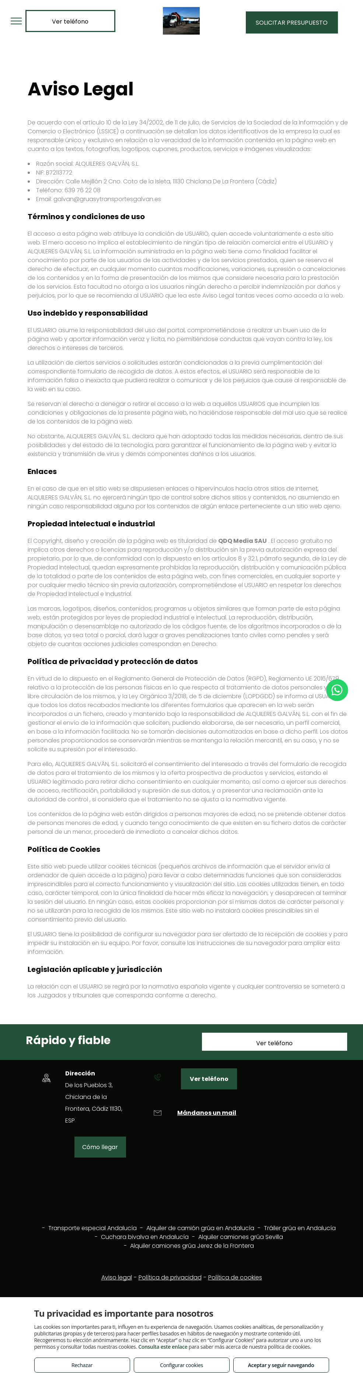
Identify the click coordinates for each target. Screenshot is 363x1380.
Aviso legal (116, 1277)
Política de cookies (235, 1277)
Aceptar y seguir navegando (281, 1365)
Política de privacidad (170, 1277)
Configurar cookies (181, 1365)
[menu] (16, 21)
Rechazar (82, 1365)
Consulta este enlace (162, 1346)
